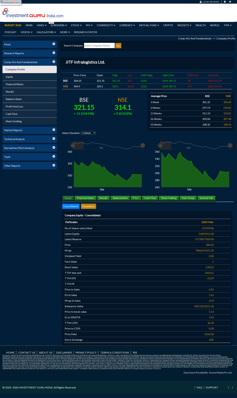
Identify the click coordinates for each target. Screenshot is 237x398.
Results (10, 91)
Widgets (184, 25)
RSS (135, 352)
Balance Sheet (14, 98)
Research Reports (14, 53)
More (65, 32)
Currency (127, 25)
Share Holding (14, 121)
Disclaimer (64, 352)
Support (212, 387)
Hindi (41, 25)
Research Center (85, 32)
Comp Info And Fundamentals (21, 62)
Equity (9, 76)
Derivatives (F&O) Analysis (19, 147)
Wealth (201, 25)
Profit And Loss (14, 106)
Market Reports (13, 130)
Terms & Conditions (114, 352)
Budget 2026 (13, 25)
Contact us (26, 352)
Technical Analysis (14, 139)
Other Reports (12, 165)
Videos (26, 32)
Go (118, 45)
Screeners (59, 25)
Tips (227, 25)
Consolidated (71, 206)
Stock (76, 25)
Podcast (10, 32)
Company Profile (15, 69)
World (214, 25)
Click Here (157, 369)
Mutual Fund (149, 25)
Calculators (46, 32)
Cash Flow (11, 113)
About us (45, 352)
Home (10, 352)
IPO (89, 25)
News (29, 25)
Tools (7, 156)
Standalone (88, 206)
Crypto (168, 25)
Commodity (106, 25)
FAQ (199, 387)
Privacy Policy (86, 352)
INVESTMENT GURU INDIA (36, 387)
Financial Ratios (15, 84)
